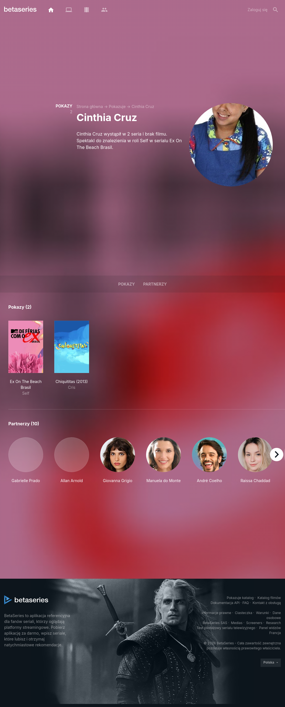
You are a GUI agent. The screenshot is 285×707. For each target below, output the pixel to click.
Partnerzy (155, 284)
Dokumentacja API (225, 603)
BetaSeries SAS (215, 623)
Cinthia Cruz (143, 106)
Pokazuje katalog (240, 598)
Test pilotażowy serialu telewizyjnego (225, 628)
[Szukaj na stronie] (275, 10)
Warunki (262, 613)
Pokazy (126, 284)
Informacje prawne (216, 613)
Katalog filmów (269, 598)
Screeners (254, 623)
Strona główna (90, 106)
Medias (236, 623)
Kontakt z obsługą (267, 603)
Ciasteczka (243, 613)
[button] (25, 460)
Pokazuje (117, 106)
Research (273, 623)
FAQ (245, 603)
